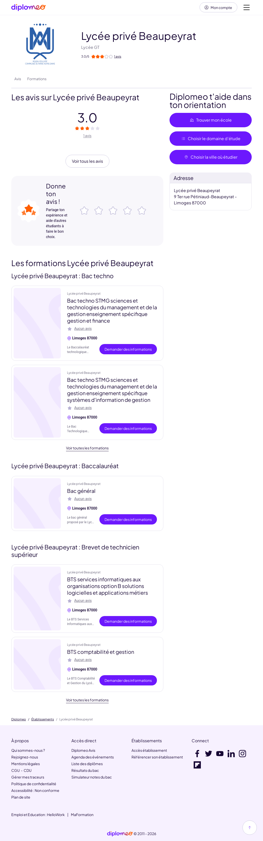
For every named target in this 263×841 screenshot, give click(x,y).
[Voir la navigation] (246, 8)
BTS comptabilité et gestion (100, 652)
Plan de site (20, 797)
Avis (17, 79)
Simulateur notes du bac (91, 777)
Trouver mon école (211, 120)
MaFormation (82, 814)
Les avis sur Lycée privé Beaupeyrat (75, 98)
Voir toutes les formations (87, 448)
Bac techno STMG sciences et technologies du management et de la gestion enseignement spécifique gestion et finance (112, 311)
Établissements (42, 719)
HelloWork (56, 814)
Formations (36, 79)
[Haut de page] (249, 827)
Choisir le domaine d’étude (210, 139)
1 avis (87, 136)
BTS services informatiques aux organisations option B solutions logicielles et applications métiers (107, 586)
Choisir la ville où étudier (210, 157)
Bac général (81, 491)
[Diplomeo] (28, 7)
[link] (120, 833)
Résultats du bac (85, 770)
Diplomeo (18, 719)
